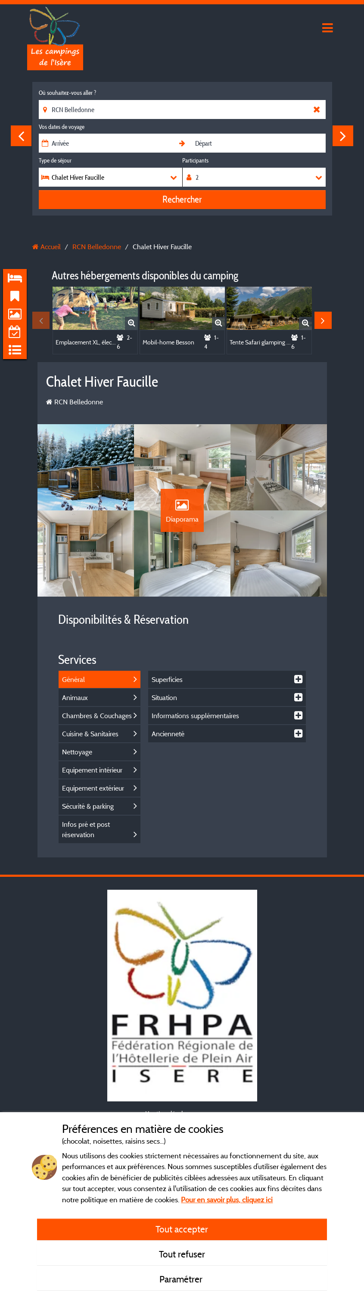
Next (343, 135)
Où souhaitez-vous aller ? (67, 93)
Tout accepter (182, 1229)
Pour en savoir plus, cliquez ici (227, 1199)
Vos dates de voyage (61, 127)
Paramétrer (182, 1279)
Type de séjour (55, 160)
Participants (195, 160)
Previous (21, 135)
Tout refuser (182, 1254)
